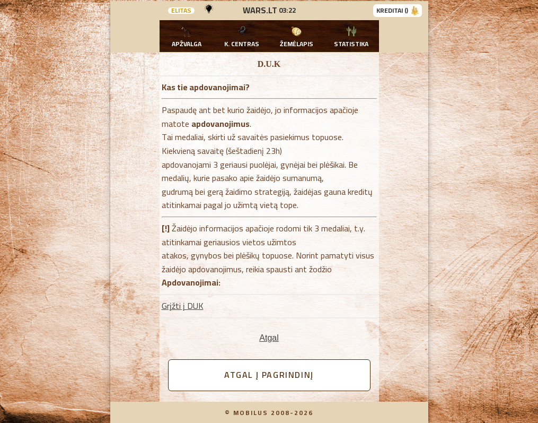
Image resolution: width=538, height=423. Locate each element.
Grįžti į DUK (183, 306)
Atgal (268, 337)
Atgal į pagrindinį (269, 375)
